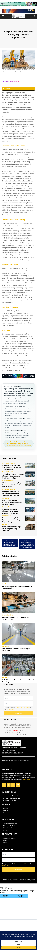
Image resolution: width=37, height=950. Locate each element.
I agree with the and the (18, 708)
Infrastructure (6, 516)
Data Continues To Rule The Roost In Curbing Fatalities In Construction (27, 545)
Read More (26, 779)
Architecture (6, 498)
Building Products (8, 480)
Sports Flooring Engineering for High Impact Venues (16, 618)
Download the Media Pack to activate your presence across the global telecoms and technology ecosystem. (19, 443)
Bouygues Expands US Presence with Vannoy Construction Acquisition (11, 493)
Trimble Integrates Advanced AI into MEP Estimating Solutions (10, 511)
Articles (18, 28)
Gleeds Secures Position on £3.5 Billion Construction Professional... (12, 467)
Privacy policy (10, 709)
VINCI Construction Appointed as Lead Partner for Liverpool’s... (12, 502)
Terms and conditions (23, 707)
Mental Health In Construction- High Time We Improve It (9, 544)
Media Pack (15, 731)
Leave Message (9, 735)
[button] (3, 16)
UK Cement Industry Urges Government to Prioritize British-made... (12, 485)
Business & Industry (8, 463)
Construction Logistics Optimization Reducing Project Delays (11, 520)
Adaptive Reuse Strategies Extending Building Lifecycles (12, 528)
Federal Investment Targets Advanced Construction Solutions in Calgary (13, 476)
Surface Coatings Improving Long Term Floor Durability (17, 587)
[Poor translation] (20, 896)
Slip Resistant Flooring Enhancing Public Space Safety (17, 650)
